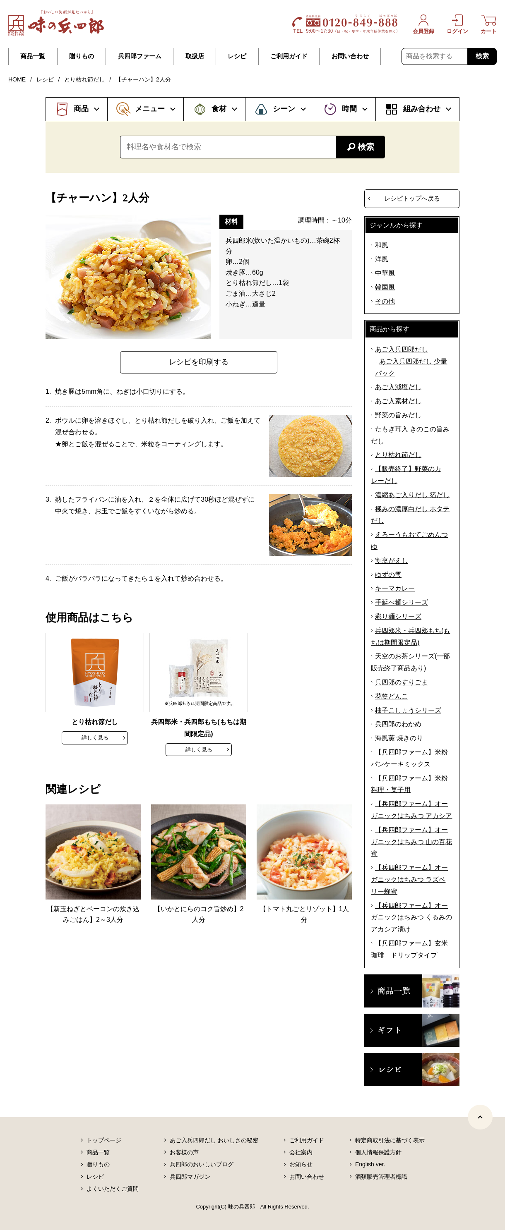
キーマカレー (395, 588)
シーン (284, 109)
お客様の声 (184, 1152)
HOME (17, 79)
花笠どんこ (391, 696)
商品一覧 (32, 56)
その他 (385, 301)
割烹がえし (391, 560)
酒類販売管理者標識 (381, 1176)
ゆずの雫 (388, 574)
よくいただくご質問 (113, 1188)
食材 (219, 109)
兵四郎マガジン (190, 1176)
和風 (381, 245)
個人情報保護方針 (378, 1152)
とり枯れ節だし (84, 79)
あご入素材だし (398, 400)
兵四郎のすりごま (401, 682)
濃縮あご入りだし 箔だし (412, 494)
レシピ (237, 56)
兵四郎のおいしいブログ (201, 1164)
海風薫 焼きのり (399, 738)
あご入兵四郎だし (401, 349)
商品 (81, 109)
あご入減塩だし (398, 386)
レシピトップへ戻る (412, 198)
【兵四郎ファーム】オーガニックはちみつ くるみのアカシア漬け (411, 917)
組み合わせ (421, 109)
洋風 (381, 259)
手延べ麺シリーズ (401, 602)
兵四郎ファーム (139, 56)
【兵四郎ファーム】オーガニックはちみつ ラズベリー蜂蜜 (409, 879)
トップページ (104, 1140)
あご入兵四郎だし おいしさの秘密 (214, 1140)
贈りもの (81, 56)
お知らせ (301, 1164)
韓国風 (385, 287)
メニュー (150, 109)
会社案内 (301, 1152)
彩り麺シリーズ (398, 616)
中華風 (385, 273)
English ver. (370, 1164)
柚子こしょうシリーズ (408, 710)
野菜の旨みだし (398, 415)
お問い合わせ (350, 56)
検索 (482, 56)
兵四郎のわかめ (398, 723)
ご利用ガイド (289, 56)
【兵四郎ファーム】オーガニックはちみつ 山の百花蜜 (411, 841)
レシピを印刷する (198, 362)
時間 (349, 109)
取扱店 (194, 56)
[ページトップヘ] (480, 1117)
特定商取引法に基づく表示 (390, 1140)
